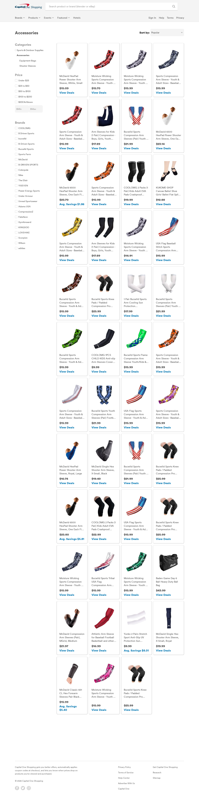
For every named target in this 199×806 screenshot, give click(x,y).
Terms (170, 17)
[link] (28, 6)
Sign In (152, 17)
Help (161, 17)
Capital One (123, 795)
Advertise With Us (126, 790)
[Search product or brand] (111, 6)
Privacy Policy (124, 774)
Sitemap (156, 784)
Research (157, 779)
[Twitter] (23, 795)
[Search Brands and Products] (174, 6)
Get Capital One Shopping (165, 774)
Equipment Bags (27, 60)
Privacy (180, 17)
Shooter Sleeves (27, 65)
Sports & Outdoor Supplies (29, 50)
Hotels (76, 17)
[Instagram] (29, 795)
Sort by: (144, 32)
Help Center (124, 784)
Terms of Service (126, 779)
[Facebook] (17, 795)
